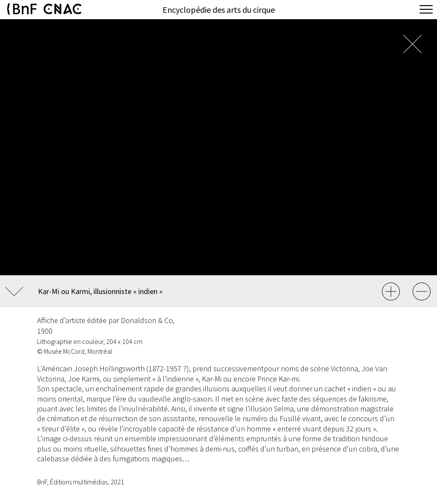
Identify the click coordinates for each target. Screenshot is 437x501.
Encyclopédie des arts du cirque (219, 9)
